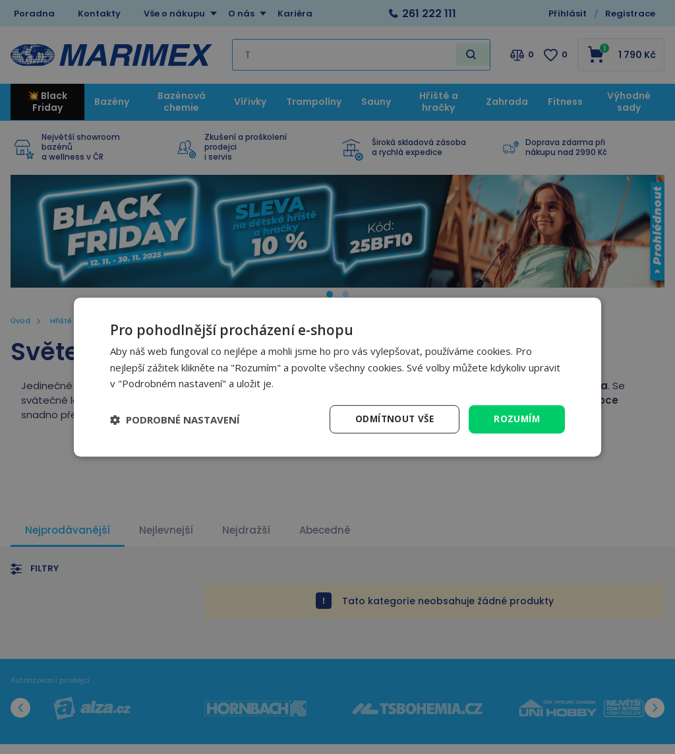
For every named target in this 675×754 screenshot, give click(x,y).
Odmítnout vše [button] (391, 418)
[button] (175, 419)
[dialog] (337, 377)
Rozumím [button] (516, 418)
